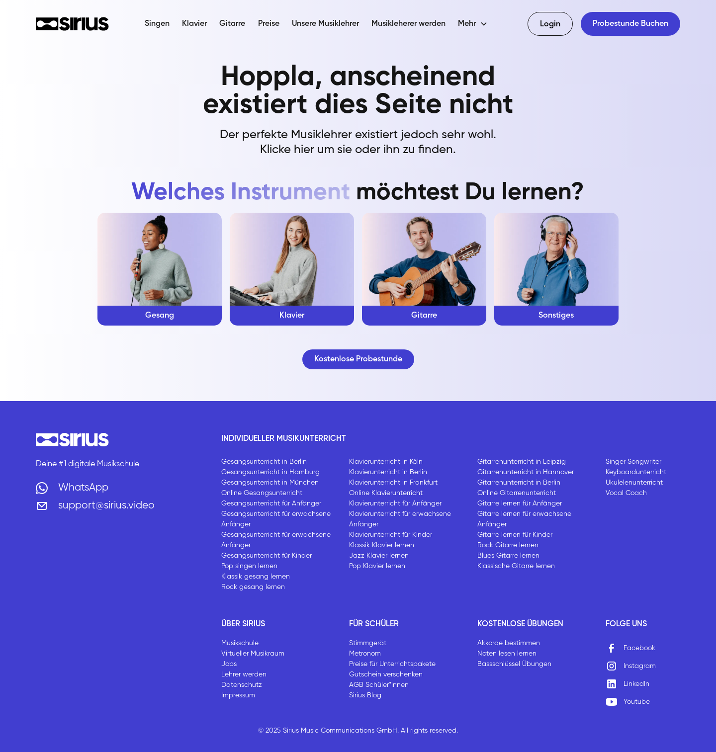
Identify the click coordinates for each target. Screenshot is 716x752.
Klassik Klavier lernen (381, 545)
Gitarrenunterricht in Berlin (518, 482)
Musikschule (240, 643)
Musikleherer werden (408, 24)
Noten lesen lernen (507, 653)
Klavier (194, 24)
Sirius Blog (365, 695)
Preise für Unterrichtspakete (392, 664)
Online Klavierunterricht (386, 493)
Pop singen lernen (249, 566)
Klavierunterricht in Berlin (388, 472)
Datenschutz (241, 684)
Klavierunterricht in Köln (386, 461)
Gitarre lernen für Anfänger (519, 503)
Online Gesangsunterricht (261, 493)
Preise (268, 24)
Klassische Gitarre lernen (516, 566)
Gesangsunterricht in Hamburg (270, 472)
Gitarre (232, 24)
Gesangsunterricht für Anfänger (271, 503)
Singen (157, 24)
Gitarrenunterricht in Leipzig (521, 461)
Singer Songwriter (633, 461)
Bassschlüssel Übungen (514, 664)
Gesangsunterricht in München (270, 482)
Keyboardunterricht (636, 472)
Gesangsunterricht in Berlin (264, 461)
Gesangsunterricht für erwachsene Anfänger (276, 519)
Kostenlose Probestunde (358, 359)
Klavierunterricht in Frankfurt (393, 482)
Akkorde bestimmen (508, 643)
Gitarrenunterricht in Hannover (525, 472)
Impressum (238, 695)
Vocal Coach (626, 493)
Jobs (229, 664)
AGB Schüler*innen (379, 684)
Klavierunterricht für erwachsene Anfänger (400, 519)
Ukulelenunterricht (634, 482)
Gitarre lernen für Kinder (514, 534)
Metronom (365, 653)
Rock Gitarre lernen (507, 545)
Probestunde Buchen (630, 24)
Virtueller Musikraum (252, 653)
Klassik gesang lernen (255, 576)
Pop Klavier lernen (377, 566)
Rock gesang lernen (253, 587)
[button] (473, 24)
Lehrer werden (244, 674)
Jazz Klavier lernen (379, 555)
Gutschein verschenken (386, 674)
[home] (72, 24)
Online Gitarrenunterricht (516, 493)
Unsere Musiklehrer (325, 24)
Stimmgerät (367, 643)
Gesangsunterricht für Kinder (266, 555)
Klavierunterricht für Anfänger (395, 503)
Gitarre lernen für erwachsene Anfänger (524, 519)
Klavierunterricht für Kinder (390, 534)
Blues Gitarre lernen (508, 555)
